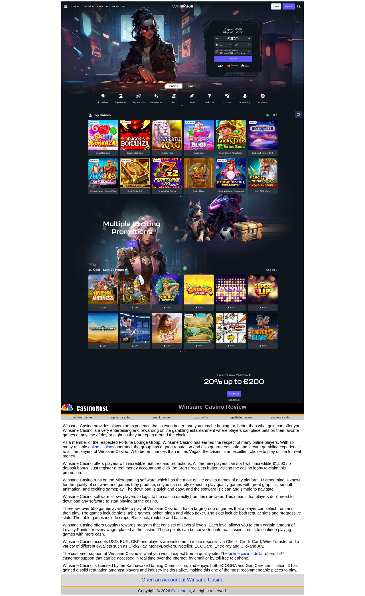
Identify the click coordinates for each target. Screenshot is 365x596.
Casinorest (181, 591)
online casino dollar (246, 553)
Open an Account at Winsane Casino (182, 580)
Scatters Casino (281, 417)
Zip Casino (201, 417)
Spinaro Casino (121, 417)
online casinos (101, 447)
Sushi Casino (161, 417)
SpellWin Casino (241, 417)
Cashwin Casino (81, 417)
